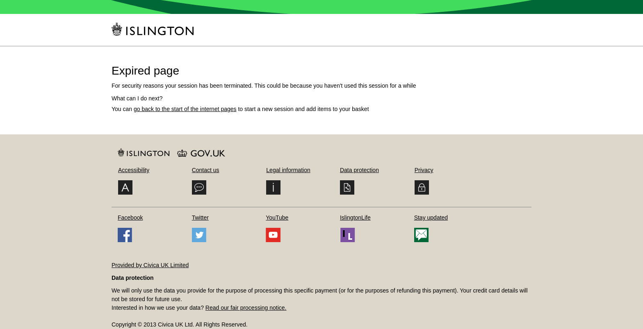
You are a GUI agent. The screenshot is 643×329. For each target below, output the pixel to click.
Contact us (205, 170)
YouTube (277, 217)
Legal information (288, 170)
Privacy (424, 170)
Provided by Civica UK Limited (150, 265)
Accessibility (133, 170)
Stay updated (431, 217)
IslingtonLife (355, 217)
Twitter (200, 217)
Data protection (359, 170)
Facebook (130, 217)
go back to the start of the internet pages (185, 109)
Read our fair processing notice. (246, 307)
